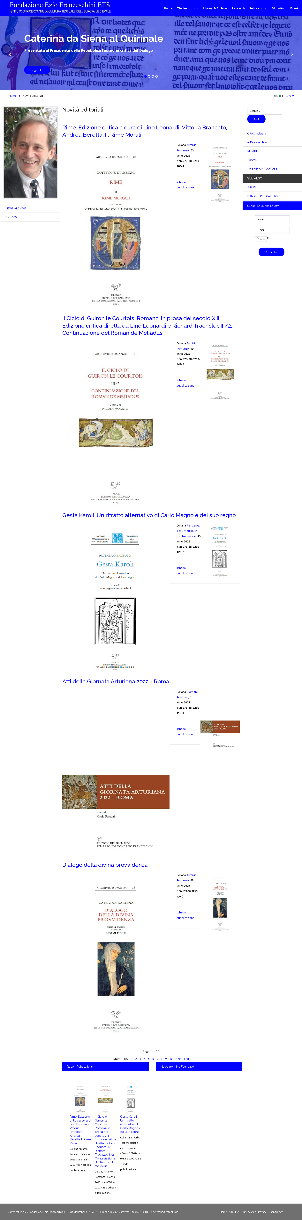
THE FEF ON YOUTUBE (262, 168)
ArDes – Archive (257, 142)
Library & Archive (215, 8)
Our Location (248, 1212)
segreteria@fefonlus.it (164, 1212)
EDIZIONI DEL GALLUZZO (264, 196)
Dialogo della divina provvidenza (105, 864)
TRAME (252, 160)
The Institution (187, 8)
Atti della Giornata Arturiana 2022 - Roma (115, 681)
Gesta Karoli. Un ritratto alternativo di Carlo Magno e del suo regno (149, 515)
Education (278, 8)
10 (170, 1059)
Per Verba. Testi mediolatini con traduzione (188, 531)
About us (234, 1212)
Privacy (262, 1212)
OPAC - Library (256, 133)
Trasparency (275, 1212)
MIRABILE (253, 151)
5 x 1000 (11, 217)
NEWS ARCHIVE (16, 208)
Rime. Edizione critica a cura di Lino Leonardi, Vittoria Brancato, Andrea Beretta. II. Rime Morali (80, 1130)
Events (295, 8)
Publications (258, 8)
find (256, 119)
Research (238, 8)
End (186, 1059)
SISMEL (252, 187)
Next (178, 1059)
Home (168, 8)
